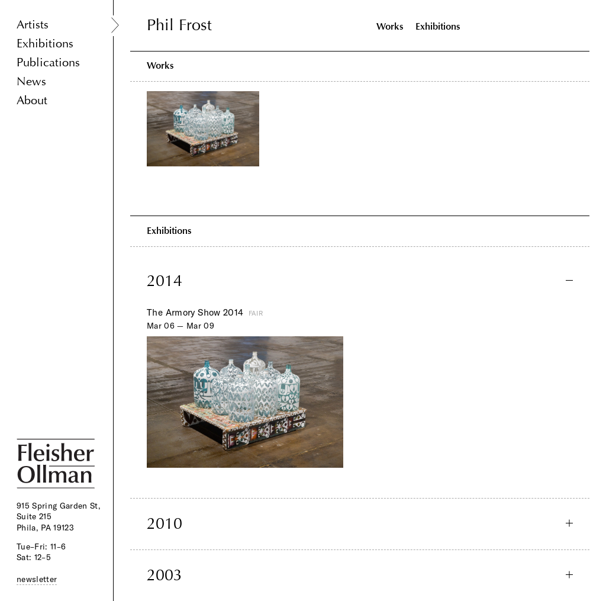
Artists (33, 24)
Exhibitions (45, 43)
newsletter (37, 579)
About (32, 100)
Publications (48, 62)
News (31, 81)
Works (390, 26)
